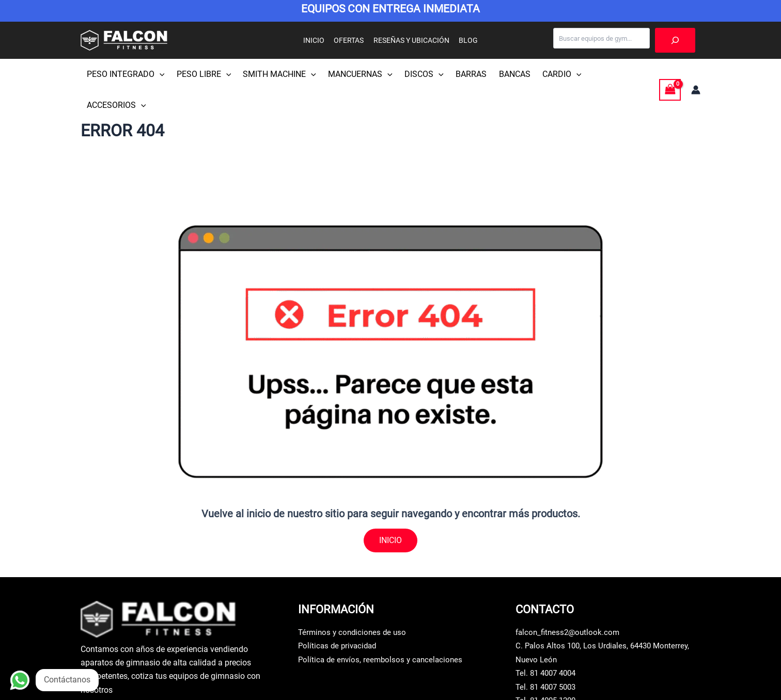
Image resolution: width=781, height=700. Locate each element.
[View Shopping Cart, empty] (670, 74)
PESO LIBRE (201, 74)
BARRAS (461, 74)
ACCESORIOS (608, 74)
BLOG (465, 40)
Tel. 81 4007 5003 (548, 656)
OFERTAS (350, 40)
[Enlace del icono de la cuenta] (695, 74)
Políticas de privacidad (339, 615)
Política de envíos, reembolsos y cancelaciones (383, 628)
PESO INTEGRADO (125, 74)
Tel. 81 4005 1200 (548, 670)
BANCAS (503, 74)
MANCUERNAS (354, 74)
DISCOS (416, 74)
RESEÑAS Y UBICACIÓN (410, 40)
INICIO (317, 40)
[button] (158, 74)
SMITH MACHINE (275, 74)
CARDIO (549, 74)
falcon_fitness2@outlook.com (570, 602)
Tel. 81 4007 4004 (548, 642)
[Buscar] (675, 40)
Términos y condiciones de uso (354, 602)
